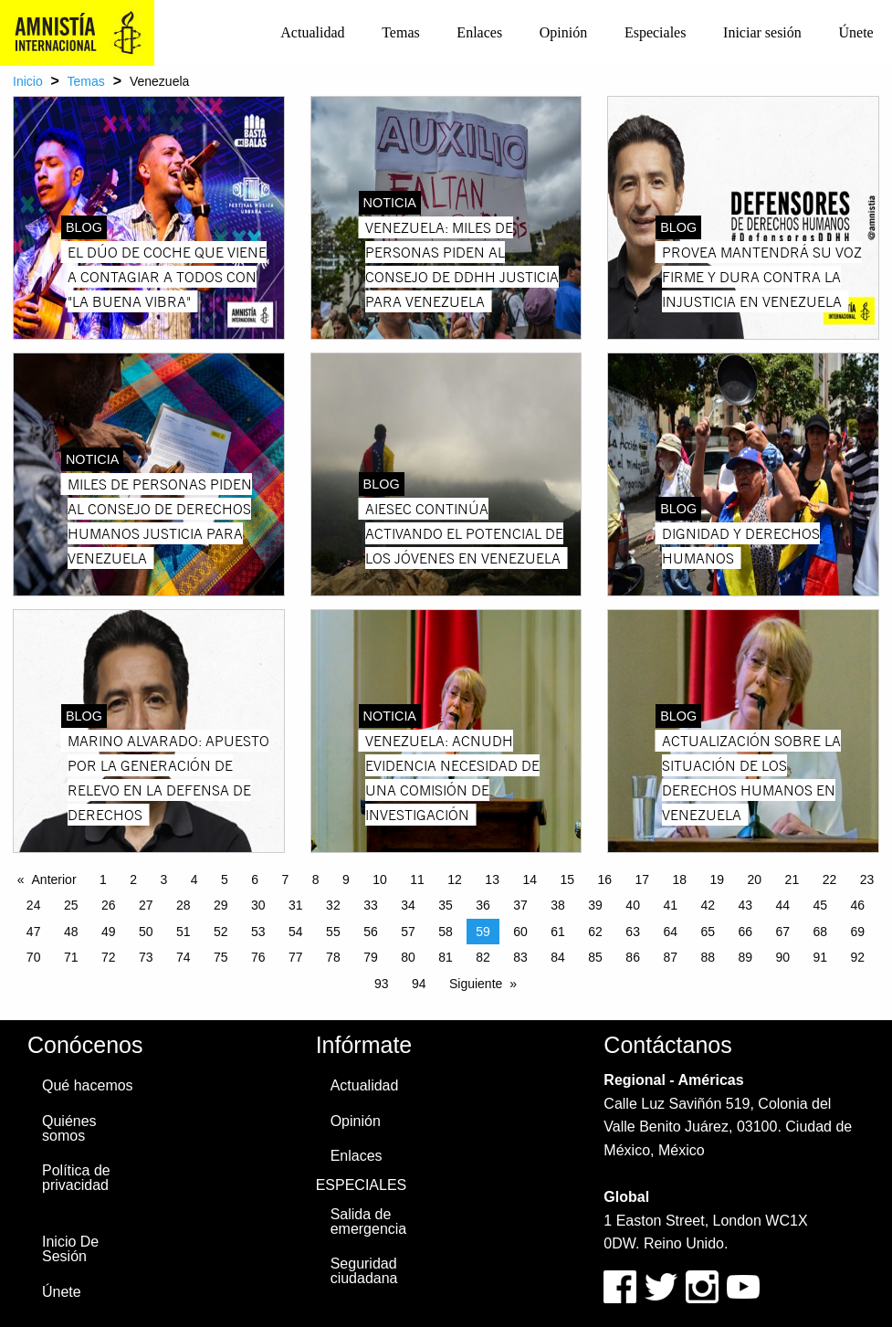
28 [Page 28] (183, 905)
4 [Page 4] (194, 879)
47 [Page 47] (33, 931)
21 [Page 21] (792, 879)
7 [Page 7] (285, 879)
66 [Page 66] (745, 931)
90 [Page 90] (782, 957)
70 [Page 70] (33, 957)
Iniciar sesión (762, 32)
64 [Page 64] (670, 931)
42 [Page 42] (707, 905)
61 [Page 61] (558, 931)
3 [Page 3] (164, 879)
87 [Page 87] (670, 957)
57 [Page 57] (408, 931)
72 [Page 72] (108, 957)
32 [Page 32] (333, 905)
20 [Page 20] (755, 879)
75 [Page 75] (221, 957)
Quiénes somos (69, 1128)
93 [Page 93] (381, 983)
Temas (401, 32)
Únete (855, 32)
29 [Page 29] (221, 905)
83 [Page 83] (520, 957)
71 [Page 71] (71, 957)
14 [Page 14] (529, 879)
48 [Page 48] (71, 931)
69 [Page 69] (858, 931)
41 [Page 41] (670, 905)
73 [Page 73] (146, 957)
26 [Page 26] (108, 905)
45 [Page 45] (820, 905)
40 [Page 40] (632, 905)
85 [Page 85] (595, 957)
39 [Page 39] (595, 905)
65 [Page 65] (707, 931)
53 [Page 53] (258, 931)
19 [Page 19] (717, 879)
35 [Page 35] (445, 905)
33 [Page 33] (370, 905)
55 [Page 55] (333, 931)
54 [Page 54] (296, 931)
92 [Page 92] (858, 957)
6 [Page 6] (254, 879)
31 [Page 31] (296, 905)
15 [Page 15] (567, 879)
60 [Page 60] (520, 931)
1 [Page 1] (103, 879)
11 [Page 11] (417, 879)
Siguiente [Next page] (475, 983)
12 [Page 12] (454, 879)
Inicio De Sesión (70, 1249)
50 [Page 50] (146, 931)
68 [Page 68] (820, 931)
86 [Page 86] (632, 957)
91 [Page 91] (820, 957)
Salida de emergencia (369, 1221)
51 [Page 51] (183, 931)
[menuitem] (312, 33)
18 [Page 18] (680, 879)
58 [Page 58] (445, 931)
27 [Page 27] (146, 905)
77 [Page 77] (296, 957)
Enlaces (479, 32)
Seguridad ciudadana (364, 1271)
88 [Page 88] (707, 957)
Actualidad (312, 32)
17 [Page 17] (642, 879)
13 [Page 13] (492, 879)
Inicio (28, 81)
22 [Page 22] (830, 879)
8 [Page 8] (316, 879)
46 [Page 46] (858, 905)
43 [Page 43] (745, 905)
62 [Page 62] (595, 931)
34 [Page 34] (408, 905)
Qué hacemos (87, 1085)
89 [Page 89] (745, 957)
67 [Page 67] (782, 931)
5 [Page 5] (224, 879)
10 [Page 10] (380, 879)
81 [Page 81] (445, 957)
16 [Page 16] (604, 879)
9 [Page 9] (346, 879)
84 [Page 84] (558, 957)
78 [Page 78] (333, 957)
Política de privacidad (76, 1178)
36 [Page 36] (483, 905)
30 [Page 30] (258, 905)
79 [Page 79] (370, 957)
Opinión (563, 32)
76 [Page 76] (258, 957)
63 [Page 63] (632, 931)
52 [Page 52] (221, 931)
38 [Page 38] (558, 905)
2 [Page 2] (133, 879)
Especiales (655, 32)
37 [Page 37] (520, 905)
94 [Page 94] (419, 983)
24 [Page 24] (33, 905)
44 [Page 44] (782, 905)
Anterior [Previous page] (54, 879)
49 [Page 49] (108, 931)
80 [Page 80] (408, 957)
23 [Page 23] (867, 879)
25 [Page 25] (71, 905)
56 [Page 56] (370, 931)
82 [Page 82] (483, 957)
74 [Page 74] (183, 957)
